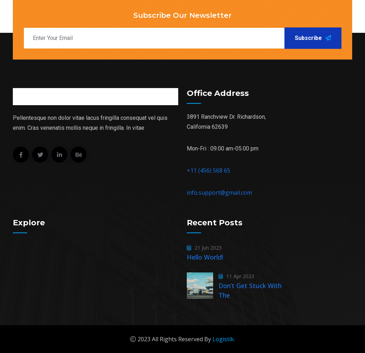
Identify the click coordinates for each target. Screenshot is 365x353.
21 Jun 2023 (204, 247)
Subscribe (313, 38)
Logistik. (223, 339)
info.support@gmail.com (219, 192)
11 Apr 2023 (236, 276)
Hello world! (205, 257)
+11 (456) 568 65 (208, 170)
